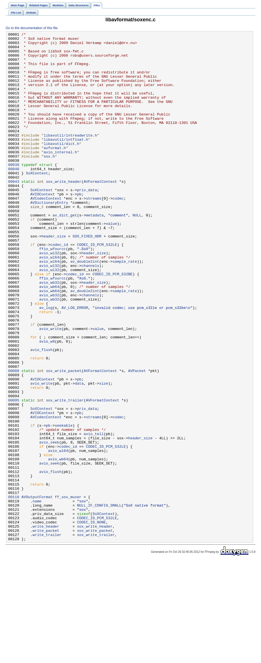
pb (79, 226)
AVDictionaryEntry (49, 236)
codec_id (59, 287)
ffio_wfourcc (52, 292)
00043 (13, 211)
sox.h (49, 181)
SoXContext (37, 201)
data (79, 453)
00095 (13, 474)
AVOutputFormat (37, 590)
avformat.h (55, 171)
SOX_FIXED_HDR (87, 277)
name (36, 595)
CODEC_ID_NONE (91, 620)
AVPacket (137, 438)
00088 (13, 438)
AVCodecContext (45, 231)
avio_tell (94, 514)
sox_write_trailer (65, 474)
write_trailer (46, 635)
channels (90, 312)
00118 (13, 590)
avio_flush (41, 413)
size (103, 453)
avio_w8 (47, 403)
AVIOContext (42, 226)
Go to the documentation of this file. (32, 28)
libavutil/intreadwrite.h (70, 156)
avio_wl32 (49, 297)
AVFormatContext (100, 211)
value (111, 262)
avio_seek (49, 524)
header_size (53, 277)
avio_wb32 (49, 332)
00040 (13, 196)
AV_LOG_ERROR (74, 363)
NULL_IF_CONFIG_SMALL (99, 600)
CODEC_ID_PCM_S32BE (112, 322)
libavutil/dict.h (61, 166)
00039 (13, 191)
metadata (95, 252)
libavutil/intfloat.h (66, 161)
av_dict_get (65, 252)
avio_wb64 (49, 337)
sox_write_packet (63, 438)
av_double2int (84, 307)
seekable (64, 504)
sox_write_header (63, 211)
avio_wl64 (49, 302)
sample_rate (125, 307)
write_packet (45, 630)
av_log (46, 363)
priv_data (87, 221)
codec (118, 231)
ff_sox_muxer (68, 590)
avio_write (50, 388)
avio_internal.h (60, 176)
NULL (136, 252)
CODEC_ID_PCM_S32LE (97, 287)
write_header (45, 625)
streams (94, 231)
